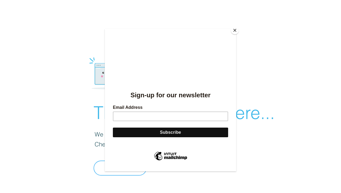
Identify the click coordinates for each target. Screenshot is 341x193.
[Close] (235, 30)
